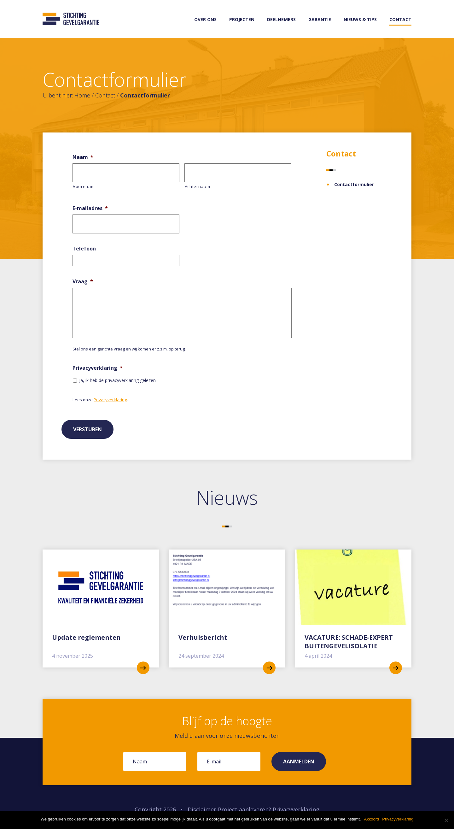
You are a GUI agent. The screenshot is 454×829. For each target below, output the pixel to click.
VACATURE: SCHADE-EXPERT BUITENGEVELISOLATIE (349, 641)
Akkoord (371, 819)
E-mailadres (90, 208)
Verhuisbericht (202, 637)
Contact (400, 19)
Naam (83, 157)
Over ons (205, 19)
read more (143, 667)
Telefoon (84, 248)
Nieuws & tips (360, 19)
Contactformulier (354, 184)
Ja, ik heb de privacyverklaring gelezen (117, 380)
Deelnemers (281, 19)
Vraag (83, 281)
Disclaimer (202, 809)
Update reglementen (86, 637)
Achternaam (197, 186)
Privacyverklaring (98, 368)
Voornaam (84, 186)
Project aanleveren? (244, 809)
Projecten (241, 19)
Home (82, 95)
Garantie (319, 19)
